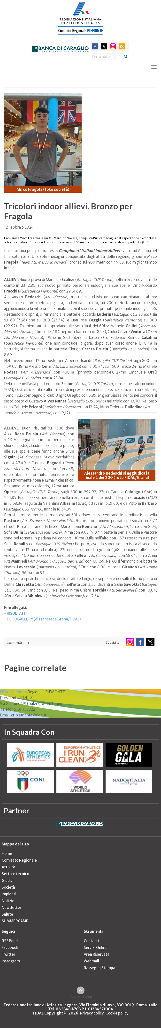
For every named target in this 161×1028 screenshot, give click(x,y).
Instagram (11, 961)
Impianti (9, 894)
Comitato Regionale (19, 860)
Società (8, 887)
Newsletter (11, 907)
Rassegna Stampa (99, 968)
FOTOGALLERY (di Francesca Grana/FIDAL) (44, 619)
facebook (95, 46)
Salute (7, 914)
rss (122, 46)
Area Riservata (96, 954)
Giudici (8, 880)
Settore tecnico (15, 873)
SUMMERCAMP (15, 921)
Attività (8, 867)
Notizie (8, 901)
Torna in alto (80, 996)
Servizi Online (95, 947)
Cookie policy (117, 1013)
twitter (104, 46)
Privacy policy (92, 1013)
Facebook (10, 947)
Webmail (91, 961)
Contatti (91, 941)
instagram (113, 46)
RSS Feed (10, 941)
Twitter (8, 954)
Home (7, 853)
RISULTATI (16, 613)
